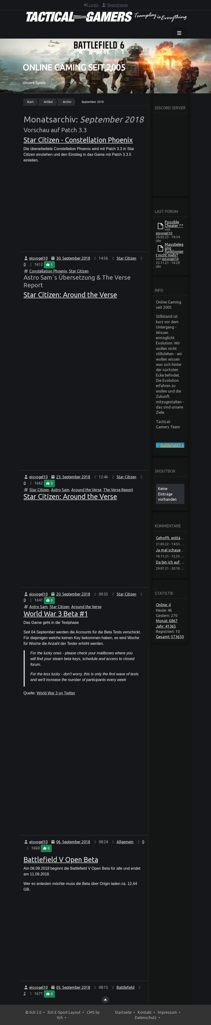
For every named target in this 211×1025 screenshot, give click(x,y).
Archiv (67, 101)
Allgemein (125, 842)
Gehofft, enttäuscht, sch (177, 538)
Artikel (48, 101)
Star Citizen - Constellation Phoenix (78, 140)
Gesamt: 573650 (170, 637)
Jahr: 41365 (166, 626)
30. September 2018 (73, 258)
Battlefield (125, 987)
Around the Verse (86, 490)
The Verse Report (118, 490)
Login (91, 5)
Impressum (167, 1012)
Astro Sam (60, 490)
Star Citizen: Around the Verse (70, 295)
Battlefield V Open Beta (61, 859)
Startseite (123, 1012)
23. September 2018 (73, 477)
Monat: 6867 (167, 621)
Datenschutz (146, 1017)
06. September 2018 (73, 842)
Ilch (60, 1017)
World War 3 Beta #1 (56, 614)
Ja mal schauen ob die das (179, 550)
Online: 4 (163, 605)
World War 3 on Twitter (56, 693)
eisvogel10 (38, 258)
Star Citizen (126, 258)
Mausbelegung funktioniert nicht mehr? (170, 249)
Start (30, 101)
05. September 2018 (73, 987)
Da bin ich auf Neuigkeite (177, 562)
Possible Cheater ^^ (174, 224)
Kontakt (145, 1012)
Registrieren (115, 5)
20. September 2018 (73, 594)
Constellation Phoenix (48, 271)
